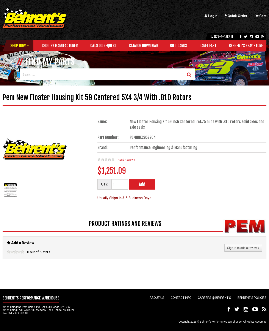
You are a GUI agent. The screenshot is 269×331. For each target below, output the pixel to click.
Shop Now (18, 45)
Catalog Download (143, 45)
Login (211, 16)
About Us (157, 297)
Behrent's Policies (252, 297)
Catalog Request (103, 45)
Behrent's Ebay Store (246, 45)
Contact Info (181, 297)
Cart (260, 16)
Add (142, 184)
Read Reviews (126, 159)
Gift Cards (178, 45)
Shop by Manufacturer (60, 45)
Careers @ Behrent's (214, 297)
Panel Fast (208, 45)
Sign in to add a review (243, 248)
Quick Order (236, 16)
